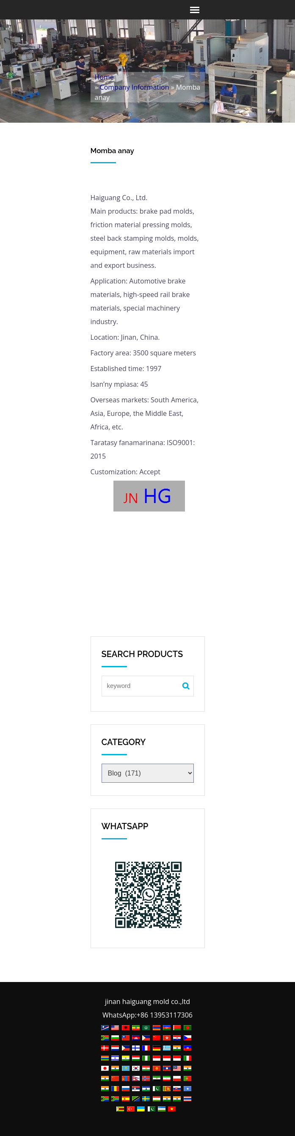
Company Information (134, 87)
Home (104, 77)
